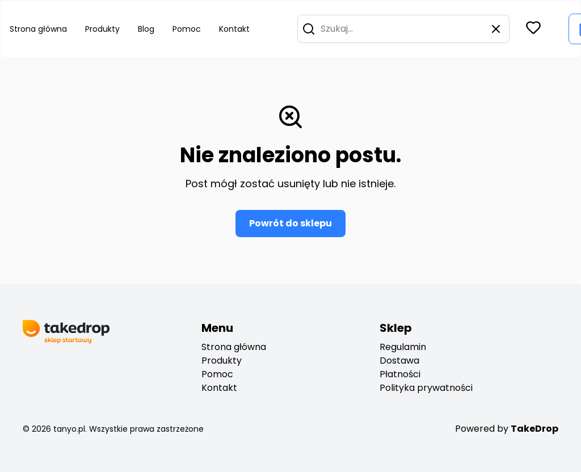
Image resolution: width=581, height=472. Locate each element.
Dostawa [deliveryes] (399, 360)
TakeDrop (534, 428)
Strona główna (233, 346)
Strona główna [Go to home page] (38, 29)
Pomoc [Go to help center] (186, 29)
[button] (308, 29)
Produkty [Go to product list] (102, 29)
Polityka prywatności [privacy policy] (426, 387)
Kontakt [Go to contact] (234, 29)
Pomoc (217, 374)
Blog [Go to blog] (146, 29)
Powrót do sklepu (290, 223)
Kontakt (219, 387)
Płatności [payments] (400, 374)
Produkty (221, 360)
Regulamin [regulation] (403, 346)
